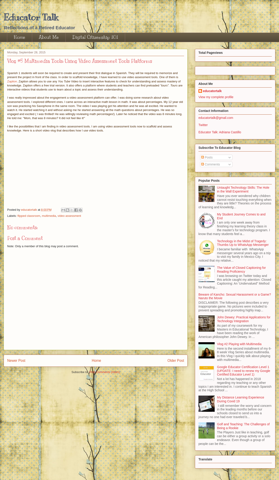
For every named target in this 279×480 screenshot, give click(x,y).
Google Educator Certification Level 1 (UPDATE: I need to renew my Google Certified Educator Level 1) (243, 370)
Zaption (12, 81)
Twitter (203, 125)
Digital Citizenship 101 (95, 37)
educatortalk (212, 91)
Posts (207, 157)
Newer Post (16, 360)
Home (19, 37)
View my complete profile (215, 97)
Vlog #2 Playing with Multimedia (239, 344)
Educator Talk (31, 17)
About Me (49, 37)
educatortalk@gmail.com (215, 118)
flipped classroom (29, 215)
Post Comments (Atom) (104, 372)
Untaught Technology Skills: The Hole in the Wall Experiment (243, 189)
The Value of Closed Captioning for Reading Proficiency (241, 269)
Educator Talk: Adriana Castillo (219, 132)
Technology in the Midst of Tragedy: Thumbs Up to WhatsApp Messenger (243, 243)
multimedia (49, 215)
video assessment (69, 215)
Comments (210, 164)
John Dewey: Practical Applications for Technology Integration (243, 319)
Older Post (175, 360)
